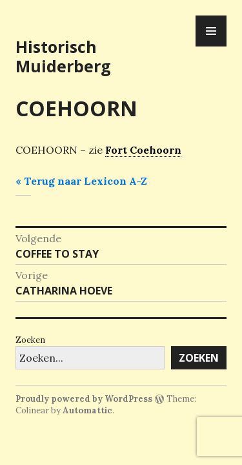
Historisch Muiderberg (63, 56)
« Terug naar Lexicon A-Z (81, 180)
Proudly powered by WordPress (83, 398)
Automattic (87, 410)
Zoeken (30, 340)
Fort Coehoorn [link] (143, 149)
